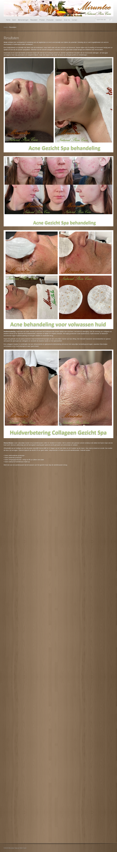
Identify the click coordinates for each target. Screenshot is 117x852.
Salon (14, 20)
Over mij (67, 20)
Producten (50, 20)
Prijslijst (42, 20)
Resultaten (33, 20)
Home (8, 20)
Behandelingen (23, 20)
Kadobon (59, 20)
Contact (74, 20)
